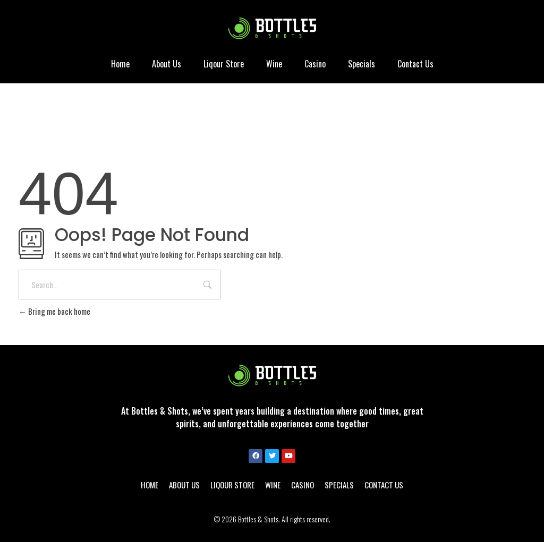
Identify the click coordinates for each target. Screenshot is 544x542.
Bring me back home (54, 311)
